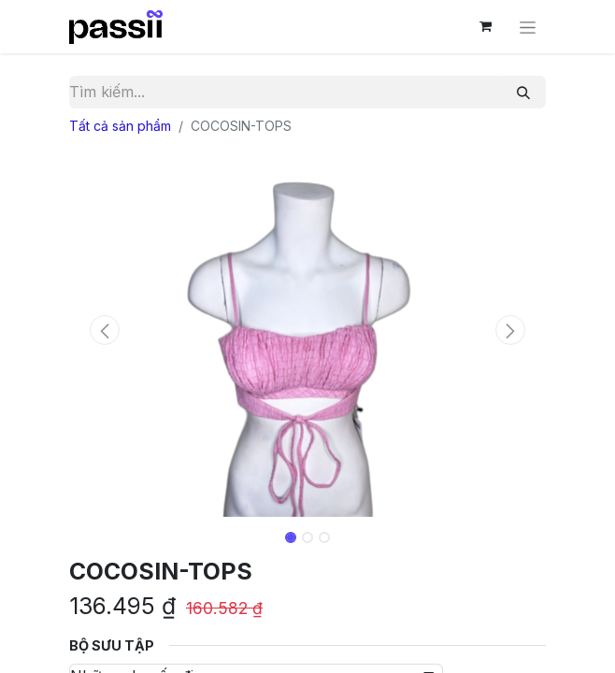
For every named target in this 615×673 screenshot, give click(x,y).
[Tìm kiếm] (523, 92)
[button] (105, 330)
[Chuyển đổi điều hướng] (527, 26)
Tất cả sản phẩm (120, 126)
